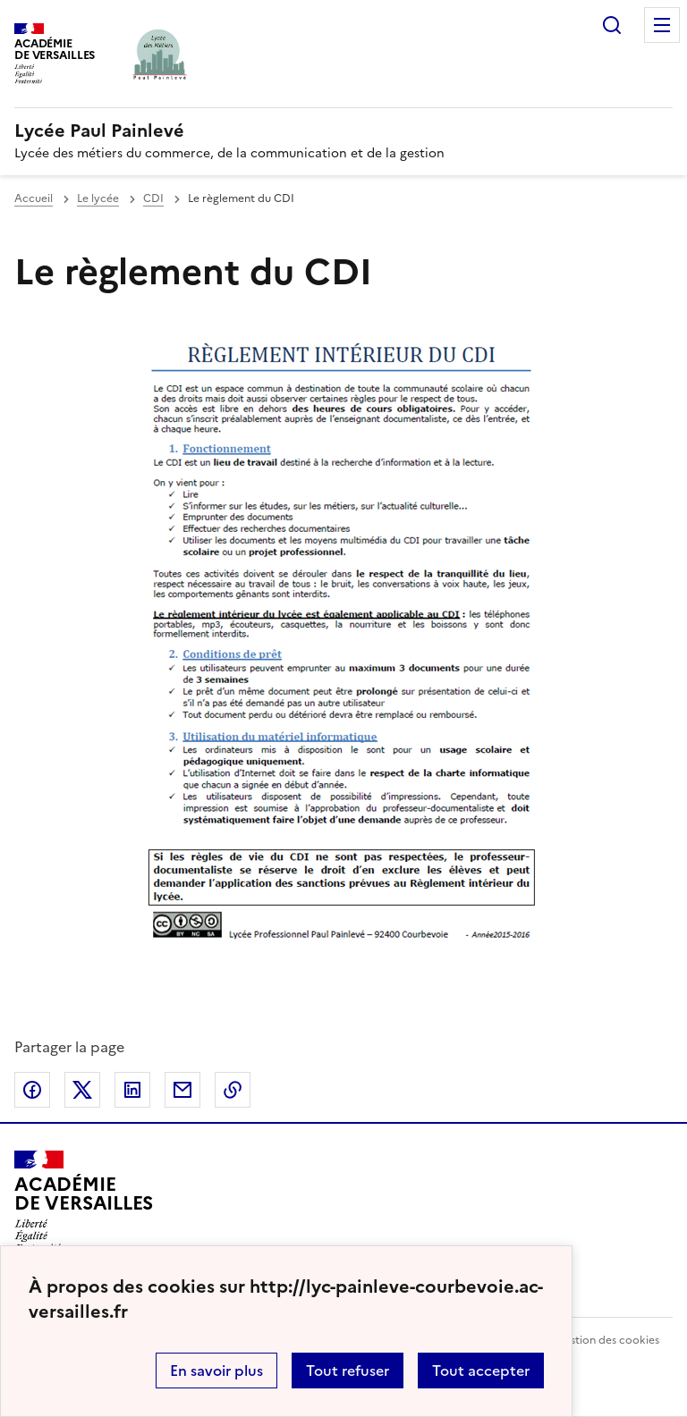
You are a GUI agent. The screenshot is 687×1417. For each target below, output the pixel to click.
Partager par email (182, 1090)
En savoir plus (216, 1370)
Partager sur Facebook (32, 1090)
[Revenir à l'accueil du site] (83, 1202)
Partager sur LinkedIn (132, 1090)
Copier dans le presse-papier (232, 1090)
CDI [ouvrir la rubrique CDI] (153, 198)
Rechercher (612, 25)
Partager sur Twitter (82, 1090)
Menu (662, 25)
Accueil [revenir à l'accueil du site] (33, 198)
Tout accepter (481, 1370)
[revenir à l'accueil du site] (343, 130)
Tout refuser (347, 1370)
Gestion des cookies (607, 1340)
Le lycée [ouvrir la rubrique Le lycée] (98, 198)
